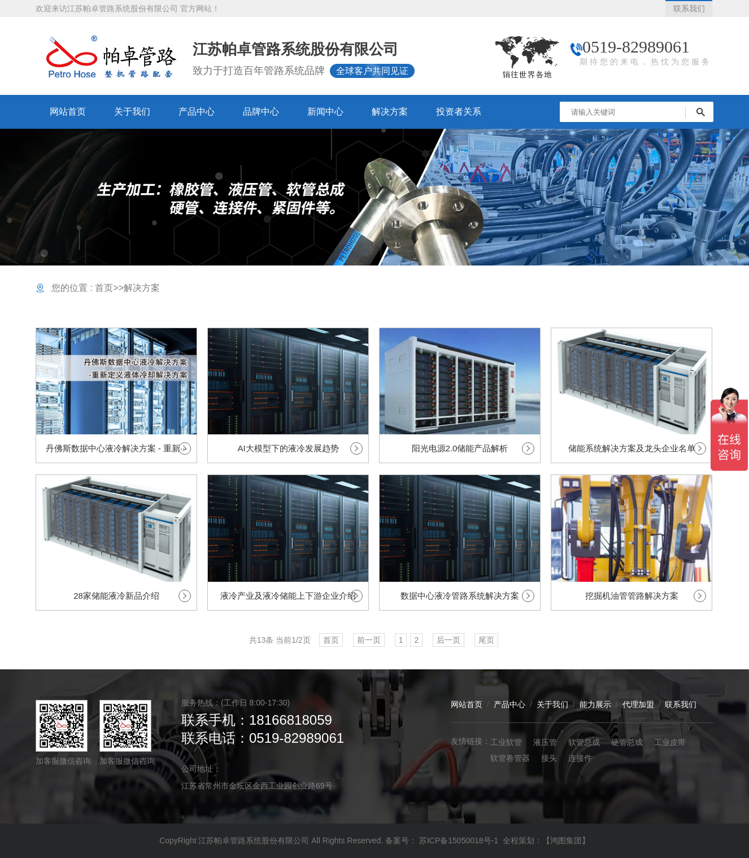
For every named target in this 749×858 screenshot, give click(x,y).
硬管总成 (627, 742)
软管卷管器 (510, 758)
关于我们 (552, 704)
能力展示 (595, 704)
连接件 (580, 758)
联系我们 (680, 704)
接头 (549, 758)
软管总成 (584, 742)
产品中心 (509, 704)
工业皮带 (670, 742)
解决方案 (142, 288)
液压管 (545, 742)
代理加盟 (638, 704)
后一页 (448, 639)
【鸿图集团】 (566, 840)
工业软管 (506, 742)
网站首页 (466, 704)
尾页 (486, 639)
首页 (104, 288)
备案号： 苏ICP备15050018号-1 (442, 840)
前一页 (369, 639)
